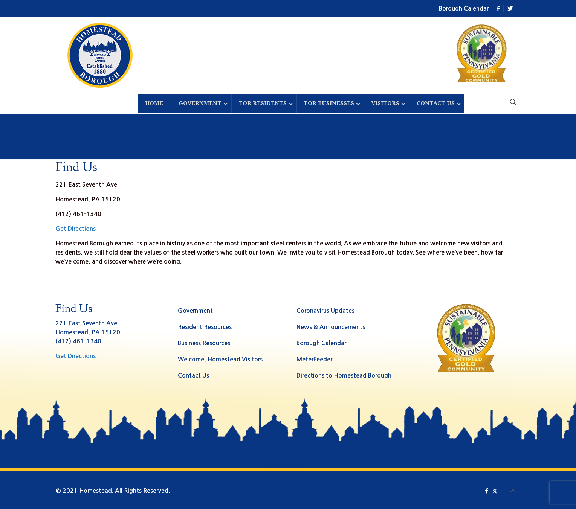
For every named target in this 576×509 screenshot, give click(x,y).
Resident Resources (205, 327)
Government (195, 311)
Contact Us (193, 375)
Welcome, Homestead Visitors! (221, 359)
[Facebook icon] (487, 491)
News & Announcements (330, 327)
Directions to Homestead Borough (343, 375)
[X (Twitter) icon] (495, 491)
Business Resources (204, 343)
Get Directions (75, 229)
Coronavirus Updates (325, 311)
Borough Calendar (464, 8)
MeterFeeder (314, 359)
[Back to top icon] (513, 491)
